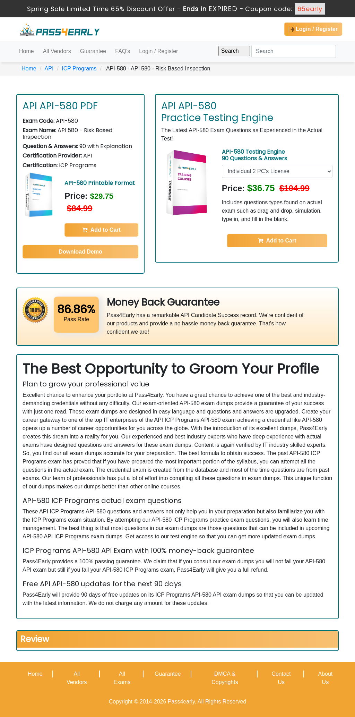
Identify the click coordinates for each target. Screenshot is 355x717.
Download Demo (80, 252)
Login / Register (313, 29)
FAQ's (122, 51)
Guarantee (93, 51)
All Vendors (57, 51)
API (49, 68)
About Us (325, 678)
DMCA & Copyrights (224, 678)
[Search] (293, 51)
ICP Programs (79, 68)
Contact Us (281, 678)
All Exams (121, 678)
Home (26, 51)
